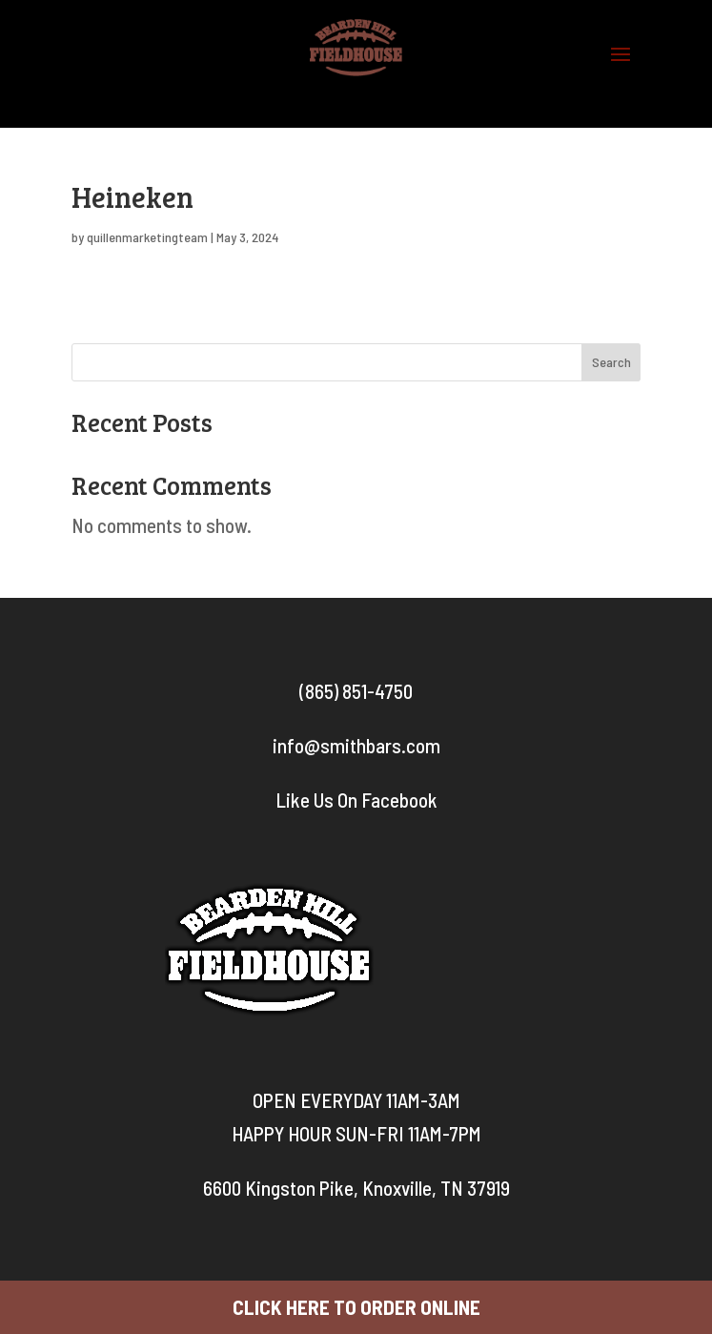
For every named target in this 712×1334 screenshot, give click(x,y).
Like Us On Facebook (356, 799)
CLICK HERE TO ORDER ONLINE (356, 1307)
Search (611, 362)
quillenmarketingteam (147, 237)
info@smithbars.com (356, 745)
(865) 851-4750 (356, 691)
